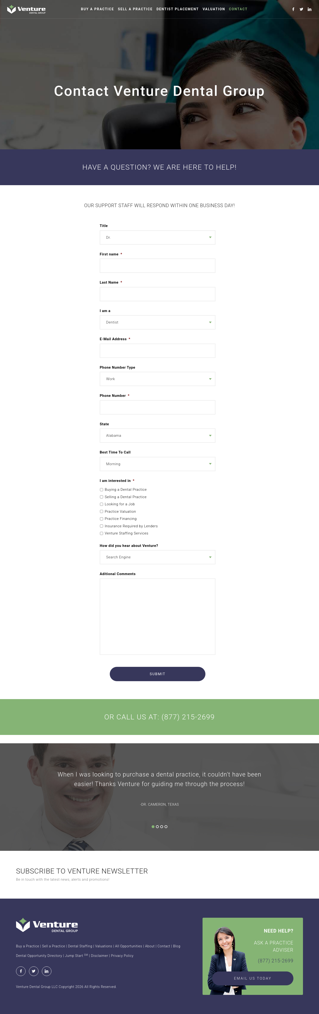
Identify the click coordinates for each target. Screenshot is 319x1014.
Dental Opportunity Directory (39, 956)
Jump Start (76, 956)
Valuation (214, 9)
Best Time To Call (115, 452)
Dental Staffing (80, 946)
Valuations (103, 946)
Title (104, 226)
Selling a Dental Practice (126, 497)
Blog (176, 946)
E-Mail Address (115, 339)
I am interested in (117, 481)
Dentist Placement (177, 9)
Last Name (111, 282)
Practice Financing (121, 519)
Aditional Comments (118, 574)
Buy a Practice (97, 9)
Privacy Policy (122, 956)
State (104, 424)
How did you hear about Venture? (129, 546)
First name (111, 254)
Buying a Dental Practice (126, 489)
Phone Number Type (117, 367)
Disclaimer (99, 956)
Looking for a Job (120, 504)
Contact (238, 9)
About (150, 946)
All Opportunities (128, 946)
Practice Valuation (120, 511)
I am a (105, 311)
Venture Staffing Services (126, 533)
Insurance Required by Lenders (131, 526)
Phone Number (115, 396)
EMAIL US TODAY (253, 978)
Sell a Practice (135, 9)
